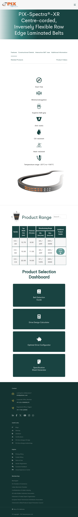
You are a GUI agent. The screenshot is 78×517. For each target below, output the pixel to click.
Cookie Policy (17, 457)
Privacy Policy (17, 454)
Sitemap (16, 430)
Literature (16, 433)
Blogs (15, 427)
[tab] (14, 52)
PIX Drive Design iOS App (21, 440)
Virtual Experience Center (21, 470)
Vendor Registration (19, 463)
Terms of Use (17, 460)
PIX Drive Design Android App (22, 443)
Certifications (17, 437)
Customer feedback (19, 467)
